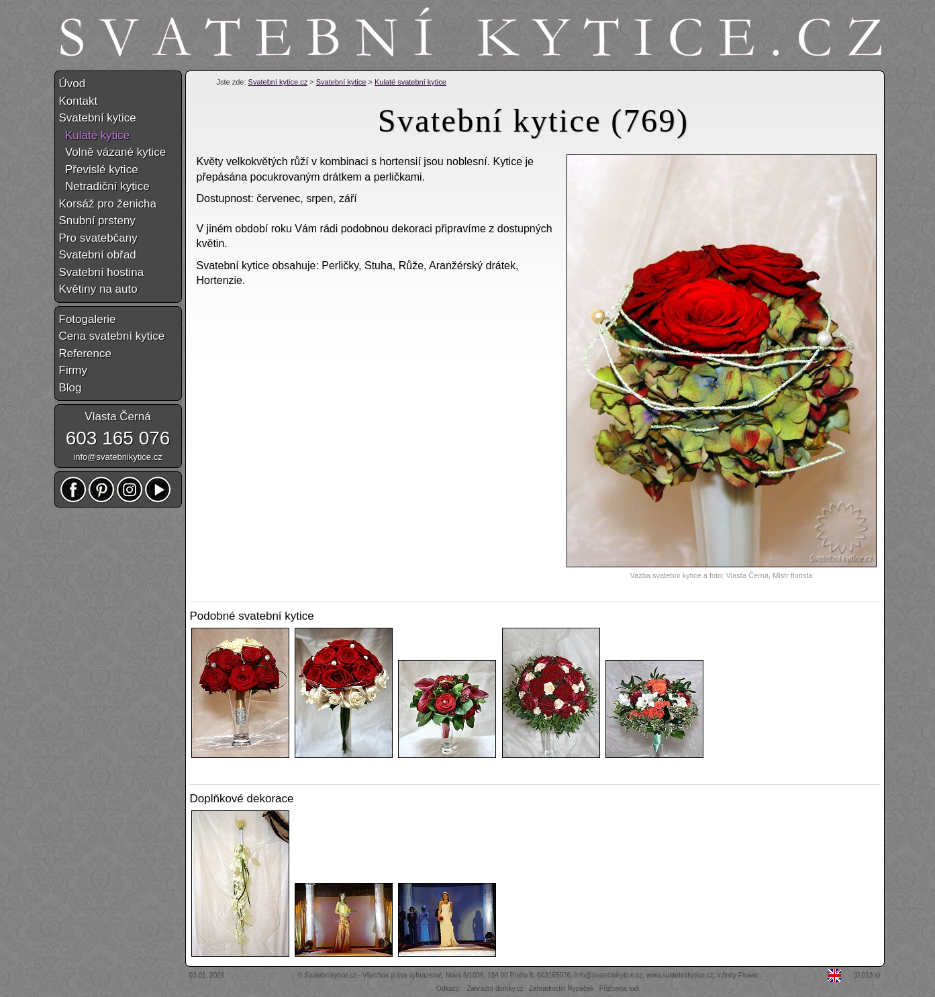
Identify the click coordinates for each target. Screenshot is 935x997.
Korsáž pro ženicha (108, 203)
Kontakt (78, 101)
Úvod (72, 83)
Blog (70, 387)
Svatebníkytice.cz (330, 975)
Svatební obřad (97, 254)
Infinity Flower (737, 975)
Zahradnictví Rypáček (561, 988)
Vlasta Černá (117, 416)
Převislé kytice (98, 169)
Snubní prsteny (97, 220)
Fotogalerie (87, 319)
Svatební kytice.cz (278, 82)
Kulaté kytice (94, 135)
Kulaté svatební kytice (410, 82)
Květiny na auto (98, 289)
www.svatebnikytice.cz (679, 975)
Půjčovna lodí (619, 988)
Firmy (73, 370)
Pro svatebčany (98, 238)
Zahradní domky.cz (494, 988)
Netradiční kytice (104, 186)
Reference (85, 353)
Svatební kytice (341, 82)
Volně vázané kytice (112, 152)
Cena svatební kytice (112, 336)
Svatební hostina (101, 272)
